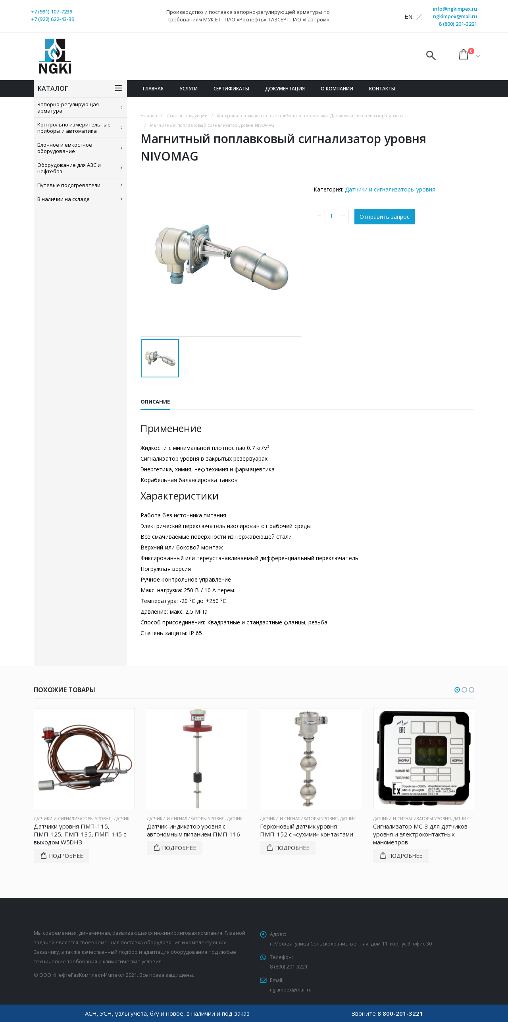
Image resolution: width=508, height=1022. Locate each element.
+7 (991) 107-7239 (51, 11)
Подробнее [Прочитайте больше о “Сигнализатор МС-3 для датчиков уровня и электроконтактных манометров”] (405, 855)
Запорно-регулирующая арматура (68, 107)
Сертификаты (231, 88)
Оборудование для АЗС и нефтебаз (69, 168)
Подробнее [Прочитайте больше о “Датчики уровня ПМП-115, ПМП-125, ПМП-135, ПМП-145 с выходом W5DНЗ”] (66, 855)
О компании (337, 88)
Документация (285, 88)
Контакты (382, 88)
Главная (153, 88)
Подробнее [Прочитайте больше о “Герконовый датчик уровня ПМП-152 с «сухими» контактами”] (292, 848)
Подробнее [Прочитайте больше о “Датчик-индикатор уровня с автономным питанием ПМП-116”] (179, 848)
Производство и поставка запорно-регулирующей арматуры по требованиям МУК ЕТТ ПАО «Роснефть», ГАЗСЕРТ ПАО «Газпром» (248, 15)
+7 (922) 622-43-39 (52, 19)
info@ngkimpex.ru (455, 9)
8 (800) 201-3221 (458, 24)
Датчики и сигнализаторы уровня (390, 189)
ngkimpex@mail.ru (455, 16)
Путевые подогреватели (68, 185)
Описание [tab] (155, 401)
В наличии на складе (63, 199)
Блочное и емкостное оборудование (64, 148)
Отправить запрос (385, 216)
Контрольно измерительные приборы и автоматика (74, 127)
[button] (457, 690)
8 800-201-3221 (400, 1013)
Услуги (188, 88)
